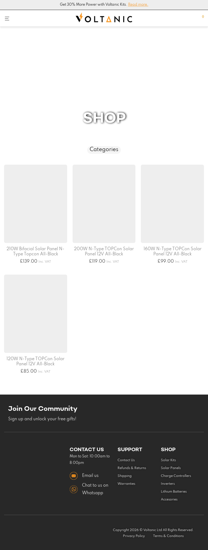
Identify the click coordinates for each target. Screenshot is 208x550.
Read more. (138, 4)
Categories (104, 149)
